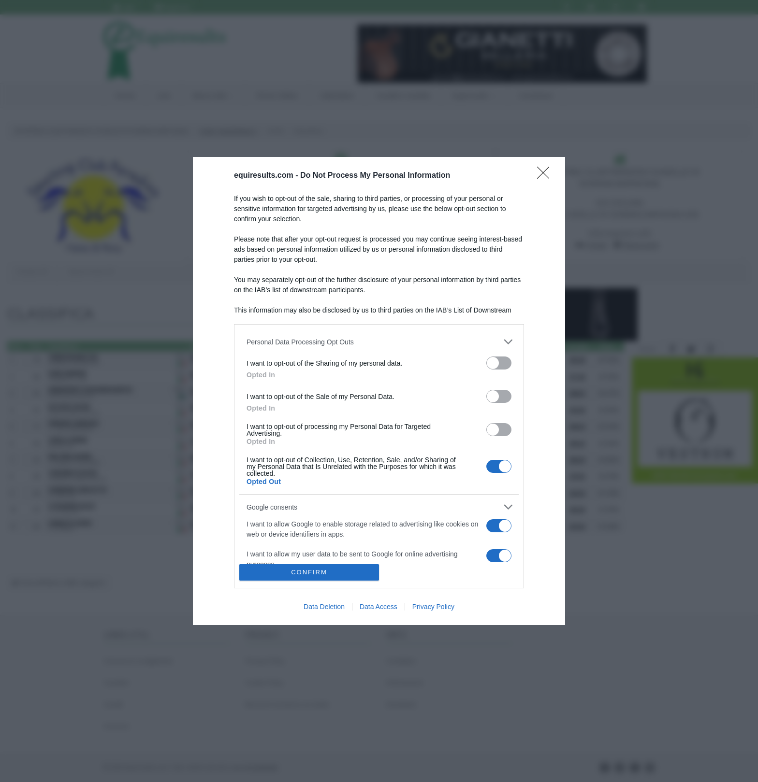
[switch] (498, 363)
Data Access (378, 607)
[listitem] (379, 342)
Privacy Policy (433, 607)
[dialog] (379, 391)
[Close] (546, 176)
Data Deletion (324, 607)
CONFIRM (309, 572)
